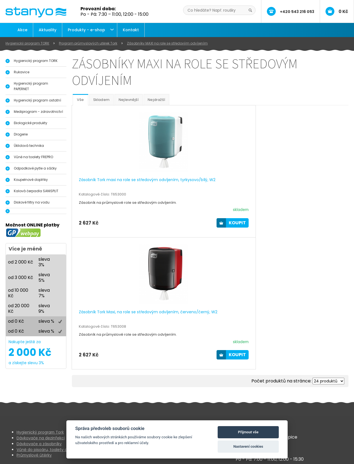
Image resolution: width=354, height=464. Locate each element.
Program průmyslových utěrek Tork (88, 43)
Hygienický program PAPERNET (31, 86)
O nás (137, 413)
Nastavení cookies (248, 446)
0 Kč (343, 11)
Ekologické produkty (30, 123)
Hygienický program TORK (27, 43)
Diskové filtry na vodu (32, 202)
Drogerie (21, 134)
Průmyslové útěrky (34, 437)
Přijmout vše (248, 432)
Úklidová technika (29, 145)
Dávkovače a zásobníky (39, 425)
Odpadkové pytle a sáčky (35, 168)
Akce (22, 30)
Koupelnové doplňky (31, 179)
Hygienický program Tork (40, 413)
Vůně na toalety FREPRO (33, 157)
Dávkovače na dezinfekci (41, 419)
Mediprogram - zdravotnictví (38, 111)
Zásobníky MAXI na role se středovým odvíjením (167, 43)
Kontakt (131, 30)
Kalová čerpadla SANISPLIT (36, 191)
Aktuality (47, 30)
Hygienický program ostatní (37, 100)
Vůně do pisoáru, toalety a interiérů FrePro (57, 431)
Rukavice (21, 72)
